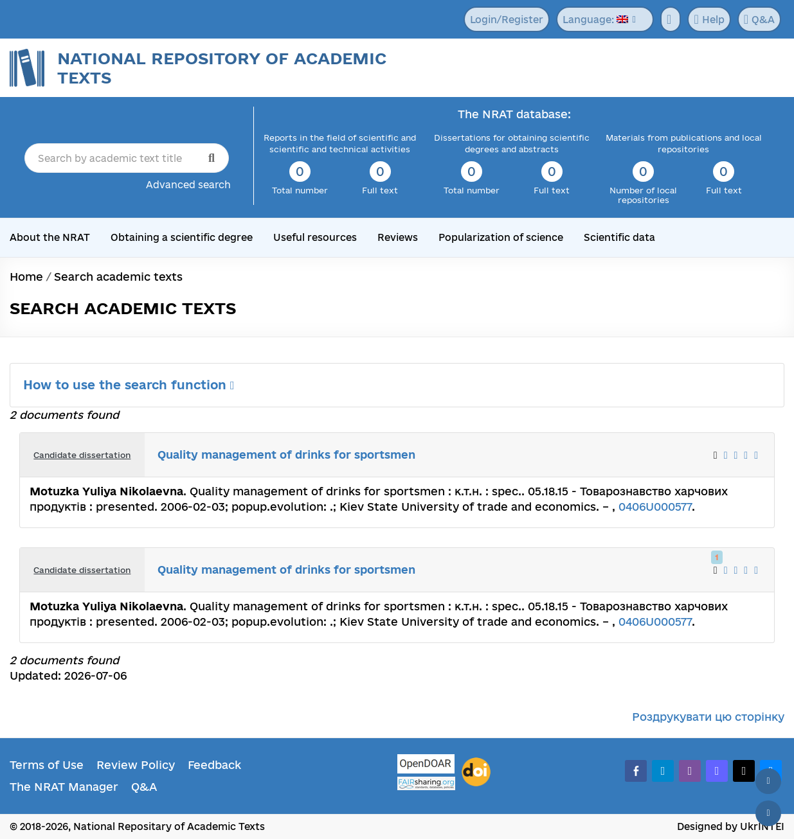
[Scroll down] (768, 813)
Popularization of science (500, 237)
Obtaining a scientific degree (182, 237)
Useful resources (315, 237)
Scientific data (619, 237)
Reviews (397, 237)
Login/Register (506, 19)
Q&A (759, 19)
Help (709, 19)
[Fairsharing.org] (426, 783)
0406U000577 (655, 506)
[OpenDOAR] (426, 765)
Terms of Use (47, 765)
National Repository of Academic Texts (221, 68)
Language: (595, 19)
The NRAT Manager (64, 787)
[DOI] (476, 772)
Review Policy (135, 765)
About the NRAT (50, 237)
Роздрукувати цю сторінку (708, 717)
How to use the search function (129, 385)
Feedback (214, 765)
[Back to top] (768, 781)
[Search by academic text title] (126, 158)
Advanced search (188, 184)
